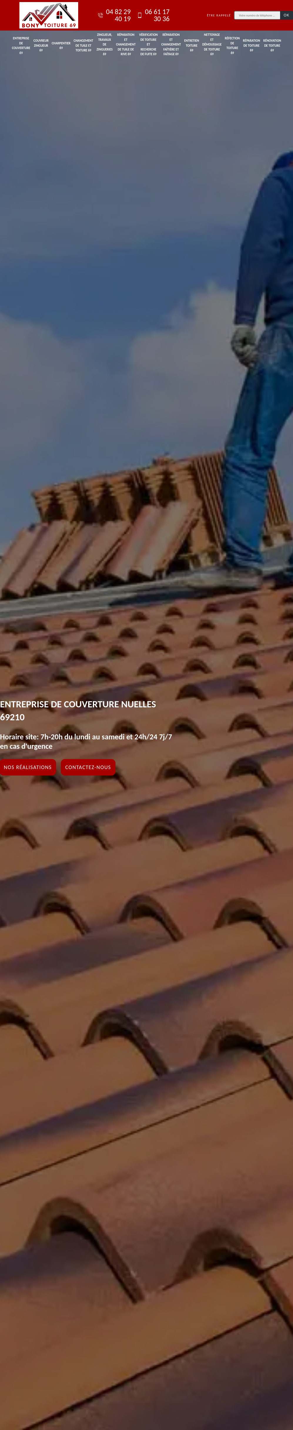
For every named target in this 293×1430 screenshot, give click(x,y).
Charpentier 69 (61, 45)
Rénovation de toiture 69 (272, 45)
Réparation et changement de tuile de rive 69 (126, 44)
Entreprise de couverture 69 (21, 45)
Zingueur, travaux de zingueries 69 (105, 44)
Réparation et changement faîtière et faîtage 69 (171, 44)
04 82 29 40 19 (114, 15)
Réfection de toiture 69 (232, 45)
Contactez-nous (88, 767)
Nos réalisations (28, 767)
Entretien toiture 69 (191, 45)
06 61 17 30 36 (153, 15)
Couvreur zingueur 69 (41, 45)
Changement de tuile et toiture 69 (83, 45)
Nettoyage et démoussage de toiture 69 (212, 44)
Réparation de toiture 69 (251, 45)
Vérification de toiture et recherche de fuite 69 (148, 44)
